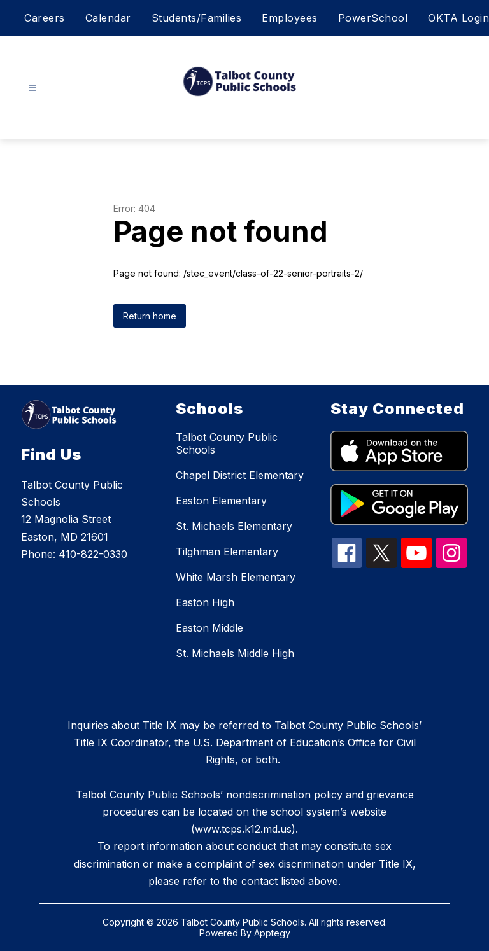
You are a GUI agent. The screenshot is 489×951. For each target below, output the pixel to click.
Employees (290, 17)
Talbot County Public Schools (227, 443)
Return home (149, 315)
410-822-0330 (93, 554)
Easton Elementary (221, 500)
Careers (44, 17)
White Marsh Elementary (235, 577)
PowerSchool (373, 17)
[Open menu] (32, 88)
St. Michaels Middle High (235, 653)
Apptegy (272, 932)
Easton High (205, 602)
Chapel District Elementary (240, 475)
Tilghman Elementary (227, 551)
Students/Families (197, 17)
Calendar (108, 17)
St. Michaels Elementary (234, 526)
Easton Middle (209, 627)
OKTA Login (458, 17)
